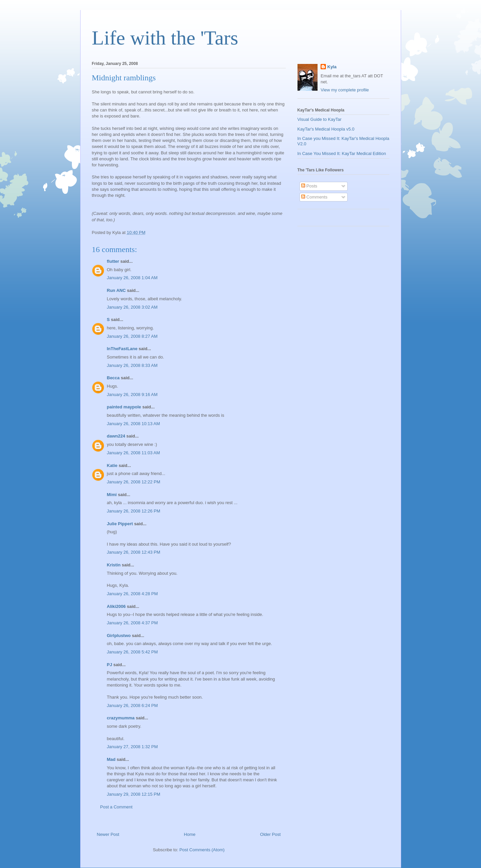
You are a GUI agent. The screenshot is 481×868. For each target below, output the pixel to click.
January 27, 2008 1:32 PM (132, 746)
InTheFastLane (122, 348)
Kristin (114, 564)
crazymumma (121, 717)
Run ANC (116, 290)
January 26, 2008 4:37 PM (132, 622)
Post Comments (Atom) (202, 849)
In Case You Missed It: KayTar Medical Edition (341, 153)
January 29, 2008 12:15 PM (133, 794)
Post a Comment (116, 806)
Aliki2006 (116, 606)
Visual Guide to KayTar (319, 119)
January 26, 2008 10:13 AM (133, 423)
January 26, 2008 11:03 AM (133, 452)
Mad (111, 759)
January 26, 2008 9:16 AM (132, 394)
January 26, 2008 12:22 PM (133, 481)
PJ (109, 664)
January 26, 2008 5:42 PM (132, 651)
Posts (309, 185)
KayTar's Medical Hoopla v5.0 (326, 129)
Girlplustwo (119, 635)
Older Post (270, 834)
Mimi (112, 494)
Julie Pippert (120, 523)
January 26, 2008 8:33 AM (132, 365)
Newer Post (108, 834)
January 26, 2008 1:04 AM (132, 277)
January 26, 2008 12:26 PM (133, 511)
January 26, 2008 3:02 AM (132, 307)
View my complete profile (345, 89)
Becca (113, 377)
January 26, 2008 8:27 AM (132, 336)
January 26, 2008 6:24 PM (132, 705)
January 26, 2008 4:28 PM (132, 593)
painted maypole (124, 406)
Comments (314, 197)
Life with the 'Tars (165, 38)
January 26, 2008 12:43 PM (133, 552)
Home (190, 834)
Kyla (331, 66)
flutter (113, 261)
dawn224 (116, 436)
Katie (112, 465)
